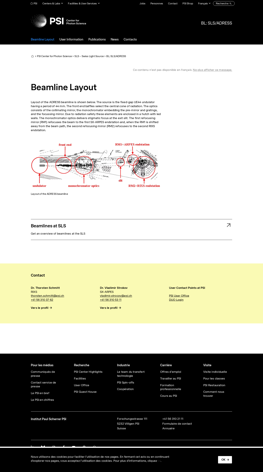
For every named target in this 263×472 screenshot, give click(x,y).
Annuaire (168, 428)
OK (223, 459)
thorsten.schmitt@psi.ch (47, 295)
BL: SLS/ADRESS (216, 23)
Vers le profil (39, 307)
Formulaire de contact (177, 423)
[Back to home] (58, 21)
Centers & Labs (51, 3)
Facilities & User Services (82, 3)
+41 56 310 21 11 (172, 418)
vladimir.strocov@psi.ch (116, 295)
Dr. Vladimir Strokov (113, 287)
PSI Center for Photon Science (54, 56)
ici (159, 460)
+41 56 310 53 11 (110, 299)
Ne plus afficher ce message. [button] (212, 70)
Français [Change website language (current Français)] (203, 3)
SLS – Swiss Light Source (89, 56)
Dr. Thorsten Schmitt (45, 287)
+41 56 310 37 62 (42, 299)
